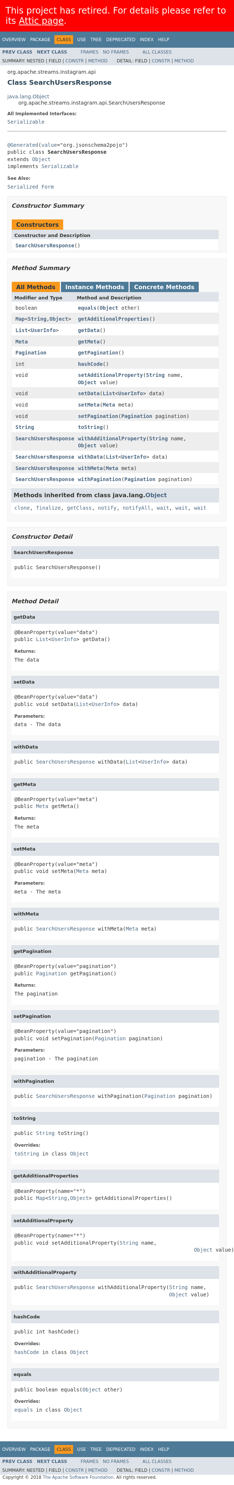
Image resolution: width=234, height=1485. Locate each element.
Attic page (41, 21)
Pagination (30, 353)
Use (81, 39)
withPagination (99, 479)
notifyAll (137, 508)
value (49, 145)
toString (90, 427)
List (21, 330)
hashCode (90, 364)
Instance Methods (94, 287)
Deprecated (121, 39)
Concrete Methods (164, 287)
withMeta (90, 468)
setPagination (98, 416)
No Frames (116, 52)
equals (87, 308)
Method (98, 60)
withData (90, 457)
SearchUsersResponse (44, 245)
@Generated (22, 145)
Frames (90, 52)
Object (41, 159)
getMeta (89, 342)
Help (163, 39)
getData (89, 330)
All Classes (157, 52)
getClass (79, 508)
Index (147, 39)
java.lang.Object (28, 96)
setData (89, 393)
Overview (14, 39)
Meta (21, 342)
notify (107, 508)
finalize (48, 508)
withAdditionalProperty (112, 438)
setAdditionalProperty (110, 375)
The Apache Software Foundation (78, 1477)
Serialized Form (30, 187)
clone (22, 508)
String (37, 319)
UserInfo (43, 330)
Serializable (25, 122)
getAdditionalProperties (113, 319)
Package (40, 39)
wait (163, 508)
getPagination (98, 353)
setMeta (89, 405)
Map (20, 319)
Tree (96, 39)
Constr (74, 60)
